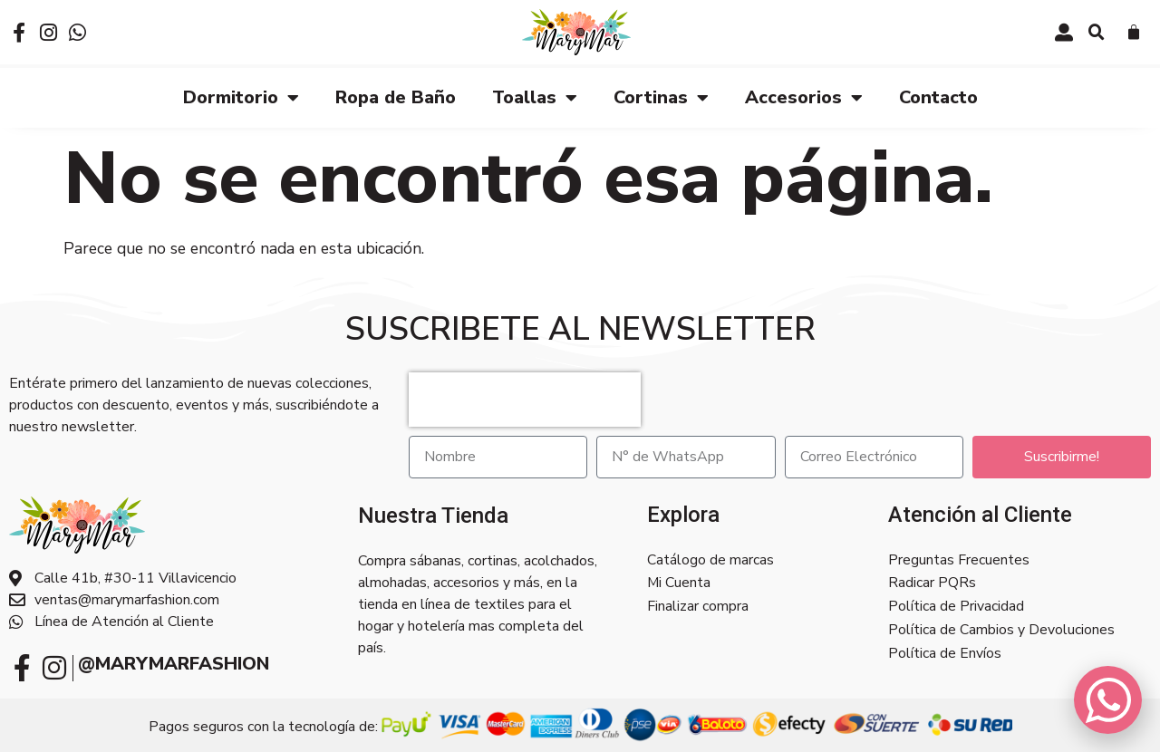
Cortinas (661, 97)
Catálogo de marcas (710, 560)
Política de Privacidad (956, 607)
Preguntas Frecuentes (959, 560)
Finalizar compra (698, 607)
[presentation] (525, 398)
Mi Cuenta (678, 583)
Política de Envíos (944, 654)
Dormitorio (241, 97)
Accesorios (804, 97)
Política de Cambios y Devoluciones (1001, 631)
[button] (1096, 32)
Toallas (534, 97)
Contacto (938, 96)
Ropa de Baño (395, 96)
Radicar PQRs (932, 583)
